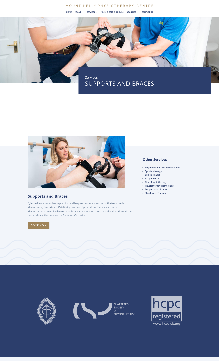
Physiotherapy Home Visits (159, 185)
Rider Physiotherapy (156, 182)
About (78, 12)
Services (91, 12)
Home (69, 12)
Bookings (131, 12)
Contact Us (147, 12)
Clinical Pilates (152, 174)
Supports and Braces (156, 189)
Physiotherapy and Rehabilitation (162, 167)
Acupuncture (152, 178)
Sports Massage (153, 171)
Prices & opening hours (112, 12)
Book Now (38, 225)
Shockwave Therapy (155, 193)
